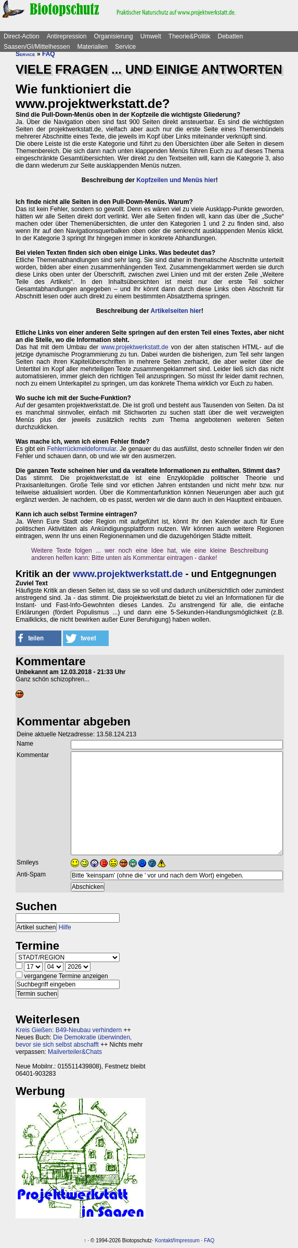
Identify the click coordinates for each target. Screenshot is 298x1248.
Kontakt (164, 1240)
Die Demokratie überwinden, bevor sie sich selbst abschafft (74, 1041)
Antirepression (67, 36)
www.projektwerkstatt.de (134, 347)
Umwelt (150, 36)
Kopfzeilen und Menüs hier (176, 180)
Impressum (186, 1240)
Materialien (92, 46)
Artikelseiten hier (176, 310)
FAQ (48, 54)
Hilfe (65, 927)
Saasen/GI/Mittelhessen (37, 46)
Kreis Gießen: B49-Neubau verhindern (69, 1030)
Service (125, 46)
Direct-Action (22, 36)
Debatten (230, 36)
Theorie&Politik (190, 36)
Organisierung (113, 36)
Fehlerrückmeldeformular (81, 448)
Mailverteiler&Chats (75, 1051)
